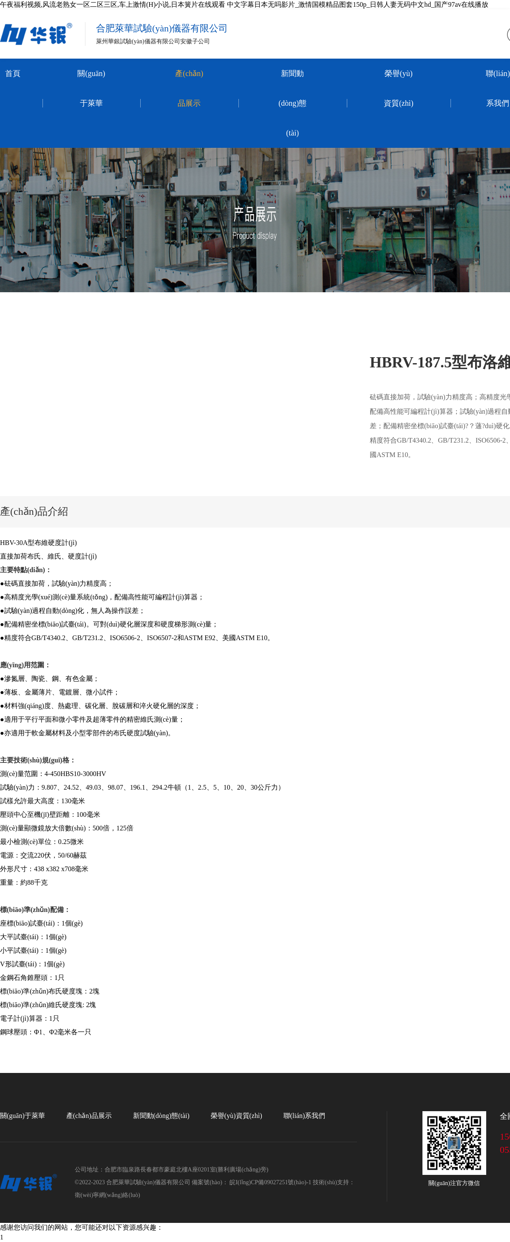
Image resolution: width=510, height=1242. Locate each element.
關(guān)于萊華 (91, 88)
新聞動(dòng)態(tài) (292, 103)
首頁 (12, 73)
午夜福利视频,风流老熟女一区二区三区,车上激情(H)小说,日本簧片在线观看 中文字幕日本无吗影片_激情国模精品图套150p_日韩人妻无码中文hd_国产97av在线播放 (244, 4)
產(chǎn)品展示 (189, 88)
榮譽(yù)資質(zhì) (399, 88)
